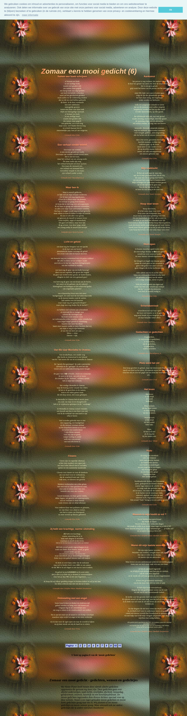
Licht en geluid (72, 242)
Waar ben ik (72, 187)
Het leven (149, 389)
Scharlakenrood (149, 306)
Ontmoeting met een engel (72, 598)
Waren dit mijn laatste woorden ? (149, 545)
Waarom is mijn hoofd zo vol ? (149, 514)
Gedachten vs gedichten (149, 332)
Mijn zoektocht (149, 168)
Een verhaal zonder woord (72, 145)
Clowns (72, 456)
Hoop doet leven (149, 204)
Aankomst (149, 76)
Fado (149, 450)
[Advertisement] (88, 39)
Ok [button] (170, 10)
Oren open (149, 244)
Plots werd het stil (149, 363)
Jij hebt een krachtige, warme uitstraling (72, 529)
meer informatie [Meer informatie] (30, 15)
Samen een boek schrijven (72, 76)
